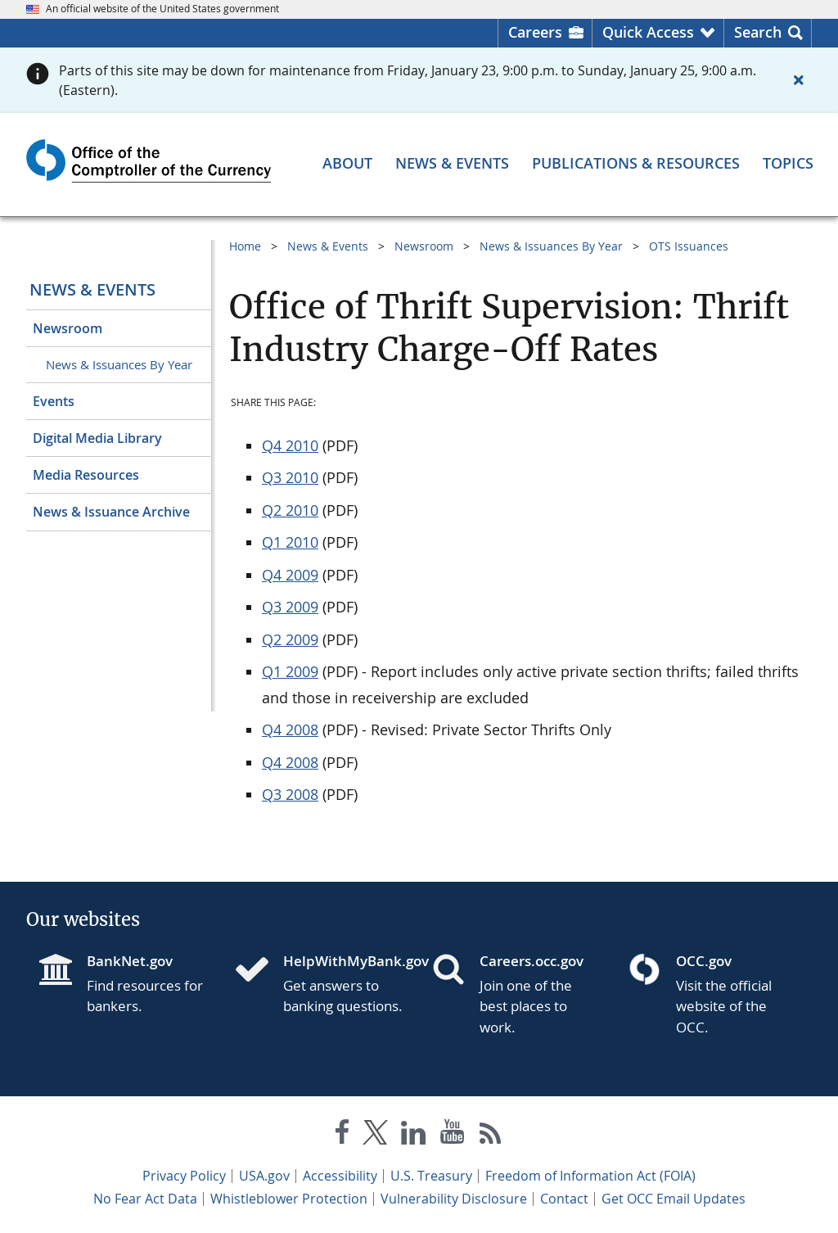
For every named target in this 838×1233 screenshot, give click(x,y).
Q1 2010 (290, 542)
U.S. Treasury (431, 1176)
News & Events (92, 289)
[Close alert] (799, 80)
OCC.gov (704, 960)
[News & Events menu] (452, 163)
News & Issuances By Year (119, 364)
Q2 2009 (290, 639)
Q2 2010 (290, 510)
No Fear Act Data (145, 1199)
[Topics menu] (788, 163)
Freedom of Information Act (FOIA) (590, 1176)
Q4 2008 (290, 729)
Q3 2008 (290, 794)
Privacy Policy (184, 1176)
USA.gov (264, 1176)
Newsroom (67, 328)
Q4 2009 (290, 575)
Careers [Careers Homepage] (535, 32)
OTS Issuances (688, 246)
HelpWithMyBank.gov (344, 960)
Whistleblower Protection (288, 1199)
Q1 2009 (290, 671)
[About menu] (347, 163)
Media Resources (86, 475)
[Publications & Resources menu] (636, 163)
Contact (564, 1199)
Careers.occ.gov (531, 960)
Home (245, 246)
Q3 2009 (290, 606)
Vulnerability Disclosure (454, 1199)
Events (53, 401)
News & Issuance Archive (111, 512)
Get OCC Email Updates (673, 1199)
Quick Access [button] (648, 32)
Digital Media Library (97, 438)
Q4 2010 (290, 445)
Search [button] (758, 32)
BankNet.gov (130, 960)
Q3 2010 (290, 477)
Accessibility (340, 1176)
